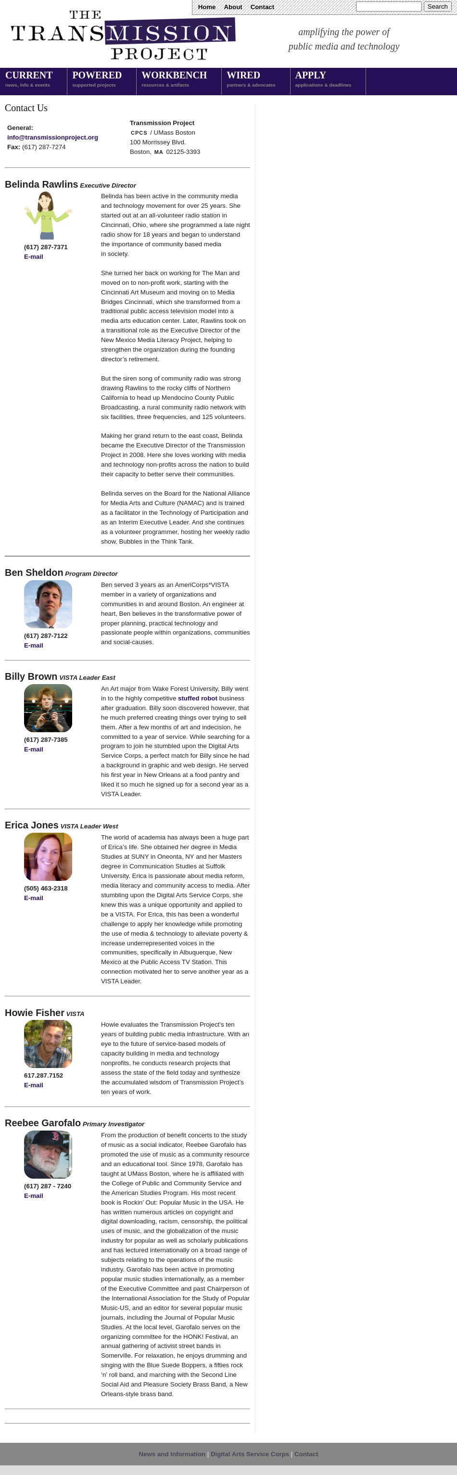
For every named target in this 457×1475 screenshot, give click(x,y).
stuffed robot (197, 698)
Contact (262, 7)
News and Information (172, 1454)
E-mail (33, 256)
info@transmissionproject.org (52, 137)
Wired (251, 80)
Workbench (174, 80)
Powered (97, 80)
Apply (323, 80)
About (233, 7)
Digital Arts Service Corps (250, 1454)
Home (207, 7)
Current (28, 80)
